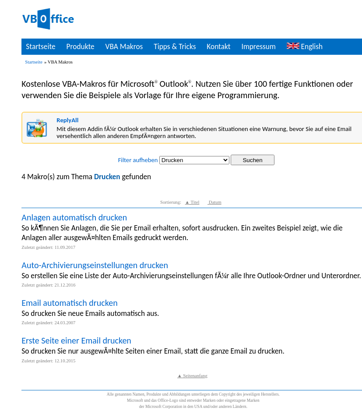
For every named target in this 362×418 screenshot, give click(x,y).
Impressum (259, 46)
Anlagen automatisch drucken (74, 217)
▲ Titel (192, 202)
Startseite (40, 46)
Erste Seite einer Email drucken (76, 340)
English (305, 46)
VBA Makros (124, 46)
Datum (214, 202)
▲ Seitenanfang (192, 375)
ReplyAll (67, 120)
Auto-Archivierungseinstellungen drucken (94, 265)
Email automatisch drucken (69, 303)
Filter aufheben (138, 160)
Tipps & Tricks (175, 46)
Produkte (81, 46)
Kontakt (218, 46)
